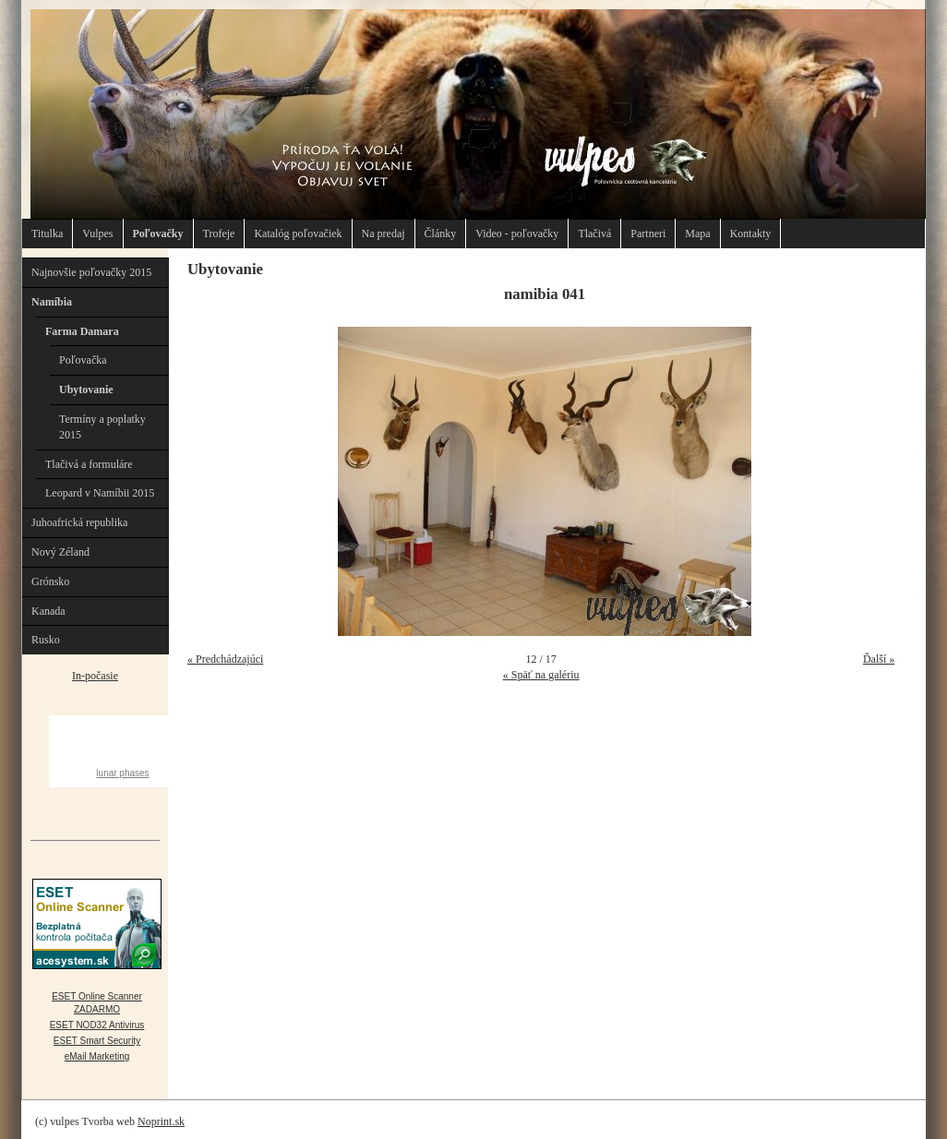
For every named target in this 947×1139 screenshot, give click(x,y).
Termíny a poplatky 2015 (102, 427)
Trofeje (219, 233)
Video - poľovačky (516, 233)
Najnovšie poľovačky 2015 (91, 272)
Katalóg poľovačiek (298, 233)
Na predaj (383, 233)
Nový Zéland (60, 552)
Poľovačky (158, 233)
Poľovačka (83, 360)
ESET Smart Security (97, 1041)
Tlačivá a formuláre (89, 464)
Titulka (47, 233)
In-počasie (95, 675)
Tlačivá (594, 233)
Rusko (45, 639)
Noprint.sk (161, 1121)
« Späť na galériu (541, 674)
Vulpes (97, 233)
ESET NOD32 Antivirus (97, 1025)
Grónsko (50, 581)
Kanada (48, 611)
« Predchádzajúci (225, 659)
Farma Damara (82, 331)
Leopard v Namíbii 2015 (99, 492)
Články (441, 233)
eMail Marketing (97, 1056)
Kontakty (751, 233)
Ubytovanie (86, 389)
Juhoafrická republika (79, 522)
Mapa (697, 233)
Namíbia (51, 301)
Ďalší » (878, 659)
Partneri (647, 233)
